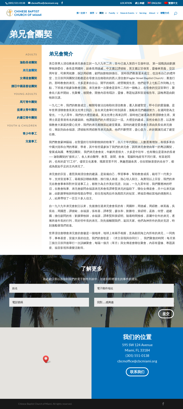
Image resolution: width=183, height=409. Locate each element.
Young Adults (25, 93)
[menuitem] (154, 4)
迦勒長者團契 (28, 62)
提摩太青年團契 (27, 109)
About (152, 13)
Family (112, 13)
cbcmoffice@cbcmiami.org (137, 361)
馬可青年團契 (28, 101)
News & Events (127, 13)
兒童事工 (31, 141)
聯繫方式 (164, 13)
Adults (31, 54)
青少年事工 (30, 133)
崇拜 (92, 13)
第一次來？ (81, 13)
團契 (101, 13)
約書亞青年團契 (27, 117)
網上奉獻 (139, 3)
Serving (142, 13)
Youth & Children (22, 125)
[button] (47, 359)
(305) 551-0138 (137, 355)
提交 (166, 314)
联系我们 (137, 372)
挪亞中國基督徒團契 (24, 86)
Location (126, 3)
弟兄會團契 (30, 70)
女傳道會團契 (28, 78)
